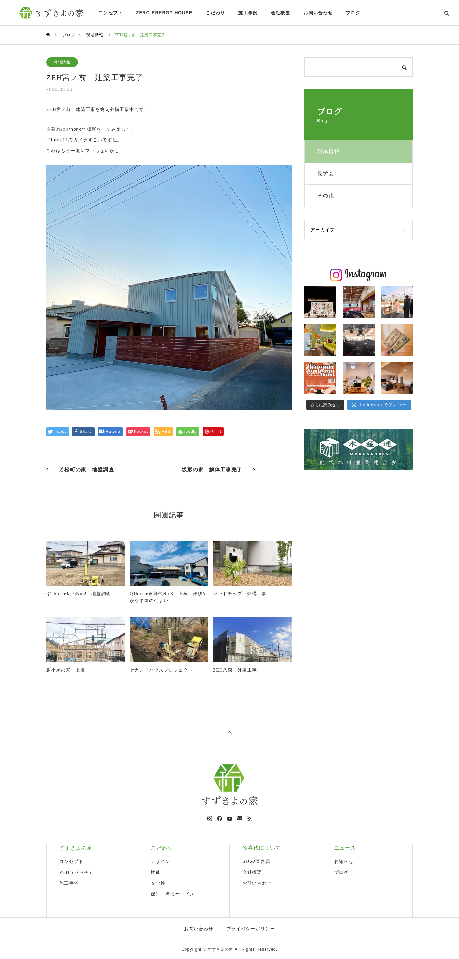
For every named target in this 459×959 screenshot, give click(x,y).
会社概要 (280, 12)
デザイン (160, 861)
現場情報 (62, 62)
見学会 (325, 173)
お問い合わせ (318, 12)
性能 (156, 872)
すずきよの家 (75, 848)
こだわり (215, 12)
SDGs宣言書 (257, 861)
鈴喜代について (262, 848)
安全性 (158, 883)
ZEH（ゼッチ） (76, 872)
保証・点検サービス (173, 893)
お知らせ (343, 861)
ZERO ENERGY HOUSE (164, 12)
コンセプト (110, 12)
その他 (325, 195)
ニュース (345, 848)
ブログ (353, 12)
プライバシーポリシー (250, 928)
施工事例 (248, 12)
